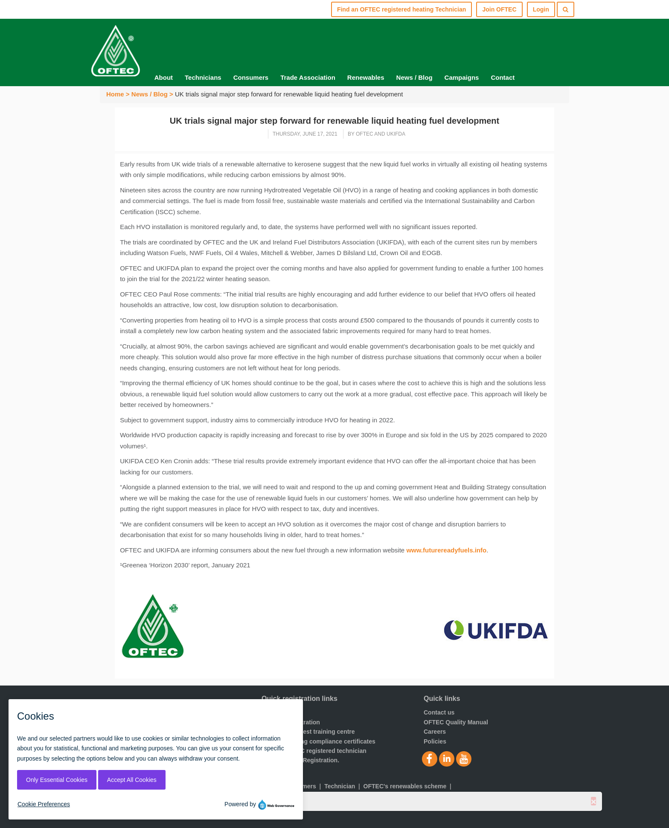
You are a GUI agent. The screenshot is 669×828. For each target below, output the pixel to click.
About (163, 77)
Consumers (251, 77)
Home (115, 94)
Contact (503, 77)
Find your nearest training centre (308, 731)
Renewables (365, 77)
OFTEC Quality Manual (456, 722)
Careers (435, 731)
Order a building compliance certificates (318, 741)
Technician (339, 786)
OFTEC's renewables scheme (405, 786)
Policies (435, 741)
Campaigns (462, 77)
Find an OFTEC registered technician (314, 750)
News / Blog (414, 77)
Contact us (439, 712)
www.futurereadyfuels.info (446, 550)
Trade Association (307, 77)
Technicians (203, 77)
